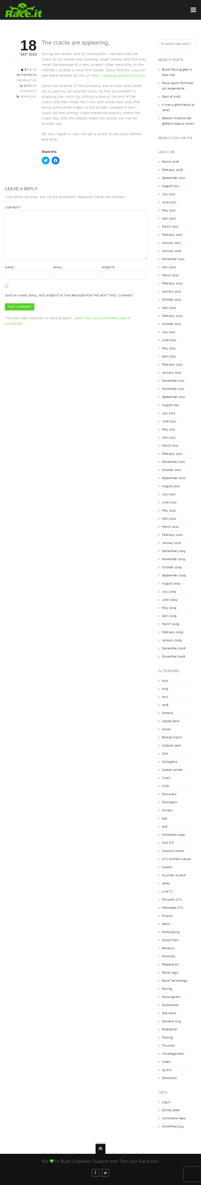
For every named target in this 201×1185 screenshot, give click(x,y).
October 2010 (171, 470)
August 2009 (171, 583)
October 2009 (172, 567)
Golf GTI (168, 843)
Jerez (166, 883)
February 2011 (172, 453)
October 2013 (171, 299)
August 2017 (171, 186)
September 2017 (174, 178)
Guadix (167, 867)
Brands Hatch (172, 737)
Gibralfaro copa (173, 834)
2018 (165, 705)
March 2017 (170, 226)
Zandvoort (169, 1078)
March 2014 (170, 275)
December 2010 (173, 462)
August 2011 (170, 405)
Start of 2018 (171, 96)
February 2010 (172, 535)
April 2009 (169, 616)
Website (108, 267)
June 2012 (169, 340)
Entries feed (171, 1110)
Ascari (166, 729)
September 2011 (173, 397)
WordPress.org (173, 1126)
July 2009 (169, 591)
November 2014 (173, 259)
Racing (167, 989)
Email (58, 267)
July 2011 (168, 413)
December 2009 (174, 551)
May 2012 (169, 348)
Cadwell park (171, 745)
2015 (165, 688)
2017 (165, 697)
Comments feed (174, 1118)
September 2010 (174, 478)
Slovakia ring (171, 1021)
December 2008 (174, 648)
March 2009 (170, 624)
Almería (167, 713)
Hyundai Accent (174, 875)
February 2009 (172, 632)
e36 (164, 818)
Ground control (173, 851)
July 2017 (169, 194)
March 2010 (170, 526)
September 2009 (174, 575)
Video (166, 1062)
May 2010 (169, 510)
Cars (165, 753)
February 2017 (172, 234)
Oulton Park (170, 940)
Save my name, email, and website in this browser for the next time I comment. (69, 295)
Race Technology (175, 980)
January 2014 (171, 291)
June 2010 (169, 502)
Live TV (167, 891)
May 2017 (169, 210)
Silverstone (170, 1005)
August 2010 (171, 486)
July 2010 (169, 494)
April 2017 (169, 218)
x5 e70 (167, 1070)
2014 (165, 680)
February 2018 (172, 170)
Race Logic (170, 972)
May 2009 (169, 608)
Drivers (167, 810)
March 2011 (170, 445)
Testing (167, 1037)
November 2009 (173, 559)
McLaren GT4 (172, 899)
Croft (165, 786)
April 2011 (169, 437)
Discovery (169, 794)
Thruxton (168, 1045)
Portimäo (168, 956)
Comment (13, 207)
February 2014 (172, 283)
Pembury (168, 948)
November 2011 (173, 389)
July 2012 (168, 332)
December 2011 (173, 380)
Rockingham (171, 997)
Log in (166, 1102)
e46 (165, 826)
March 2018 (170, 161)
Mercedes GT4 (173, 907)
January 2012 (171, 372)
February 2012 (172, 364)
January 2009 (172, 640)
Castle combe (172, 770)
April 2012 (169, 356)
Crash (166, 778)
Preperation (27, 80)
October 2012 (171, 324)
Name (10, 267)
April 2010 (169, 518)
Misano (167, 916)
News (166, 924)
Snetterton (169, 1029)
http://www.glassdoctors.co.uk (118, 75)
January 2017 (171, 243)
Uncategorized (173, 1053)
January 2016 (171, 251)
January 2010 (171, 543)
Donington (169, 802)
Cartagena (169, 761)
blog (33, 69)
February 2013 (172, 316)
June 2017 (169, 202)
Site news (169, 1013)
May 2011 (168, 429)
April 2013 (169, 307)
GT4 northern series (176, 859)
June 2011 (169, 421)
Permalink (28, 96)
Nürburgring (171, 932)
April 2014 (169, 267)
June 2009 (169, 599)
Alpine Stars (171, 721)
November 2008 (173, 656)
